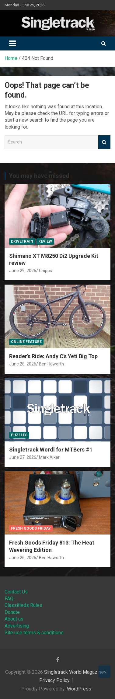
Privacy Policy (54, 680)
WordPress (79, 689)
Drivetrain (22, 241)
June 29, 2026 (22, 270)
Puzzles (19, 435)
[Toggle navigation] (12, 43)
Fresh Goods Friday (31, 528)
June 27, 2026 (22, 457)
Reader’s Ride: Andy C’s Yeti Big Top (53, 356)
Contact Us (16, 592)
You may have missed (39, 175)
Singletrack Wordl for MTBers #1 (50, 449)
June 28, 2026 (22, 364)
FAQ (9, 598)
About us (14, 619)
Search (104, 142)
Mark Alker (49, 457)
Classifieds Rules (23, 605)
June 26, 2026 (22, 557)
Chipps (45, 270)
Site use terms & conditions (34, 632)
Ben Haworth (51, 364)
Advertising (17, 626)
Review (45, 241)
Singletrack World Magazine (74, 672)
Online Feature (26, 342)
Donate (12, 612)
